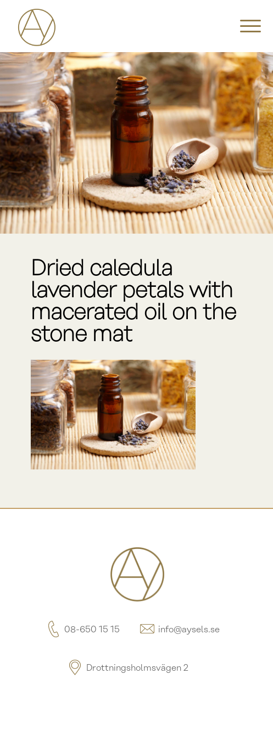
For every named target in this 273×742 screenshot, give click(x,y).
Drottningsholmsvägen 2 (127, 668)
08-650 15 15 (82, 630)
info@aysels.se (179, 630)
